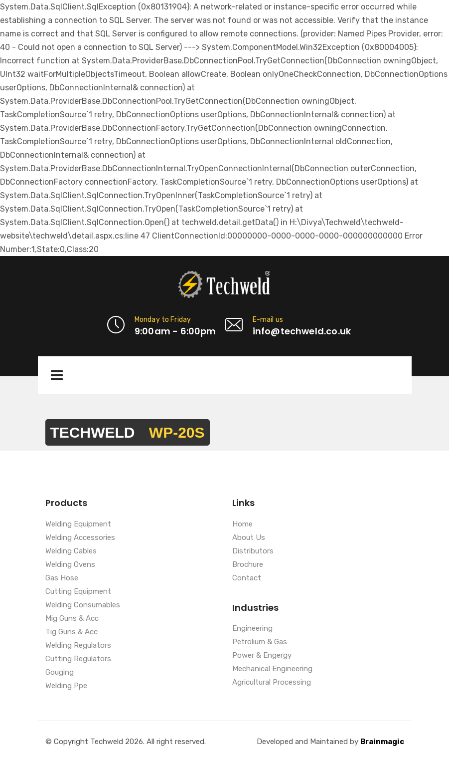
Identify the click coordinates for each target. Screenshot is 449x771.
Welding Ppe (66, 686)
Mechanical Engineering (272, 669)
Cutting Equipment (78, 592)
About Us (248, 538)
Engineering (252, 629)
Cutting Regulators (78, 659)
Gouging (59, 673)
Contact (246, 578)
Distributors (253, 551)
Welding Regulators (78, 646)
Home (242, 524)
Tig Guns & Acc (71, 632)
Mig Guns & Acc (72, 619)
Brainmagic (382, 741)
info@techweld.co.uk (302, 331)
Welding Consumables (82, 605)
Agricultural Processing (271, 683)
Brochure (247, 565)
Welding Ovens (70, 565)
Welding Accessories (80, 538)
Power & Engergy (262, 656)
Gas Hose (61, 578)
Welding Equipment (78, 524)
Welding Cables (71, 551)
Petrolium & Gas (259, 642)
